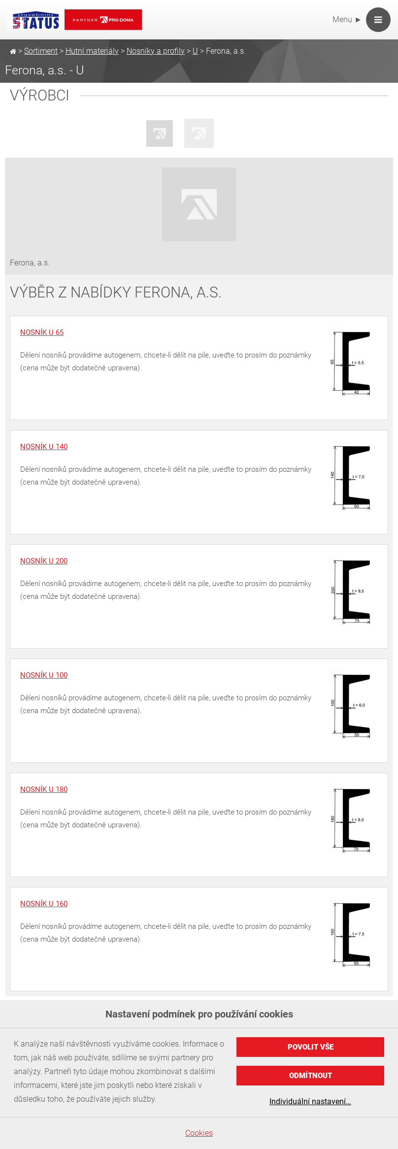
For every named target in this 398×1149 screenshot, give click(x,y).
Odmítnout (310, 1075)
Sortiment (41, 51)
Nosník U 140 (43, 446)
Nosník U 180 (43, 789)
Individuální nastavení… (310, 1101)
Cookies (199, 1133)
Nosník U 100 (43, 675)
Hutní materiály (92, 51)
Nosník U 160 (43, 903)
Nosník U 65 (42, 332)
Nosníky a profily (156, 51)
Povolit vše (310, 1047)
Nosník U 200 (43, 561)
